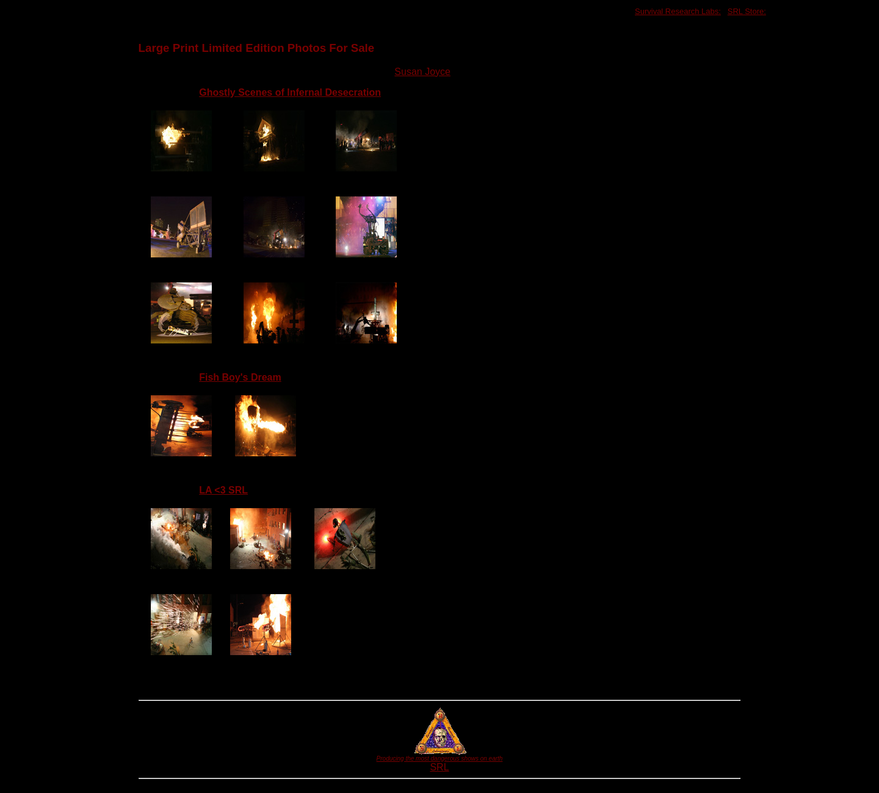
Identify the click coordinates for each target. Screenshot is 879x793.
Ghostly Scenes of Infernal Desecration (290, 92)
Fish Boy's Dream (240, 377)
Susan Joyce (422, 71)
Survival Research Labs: (678, 11)
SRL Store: (747, 11)
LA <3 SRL (223, 490)
